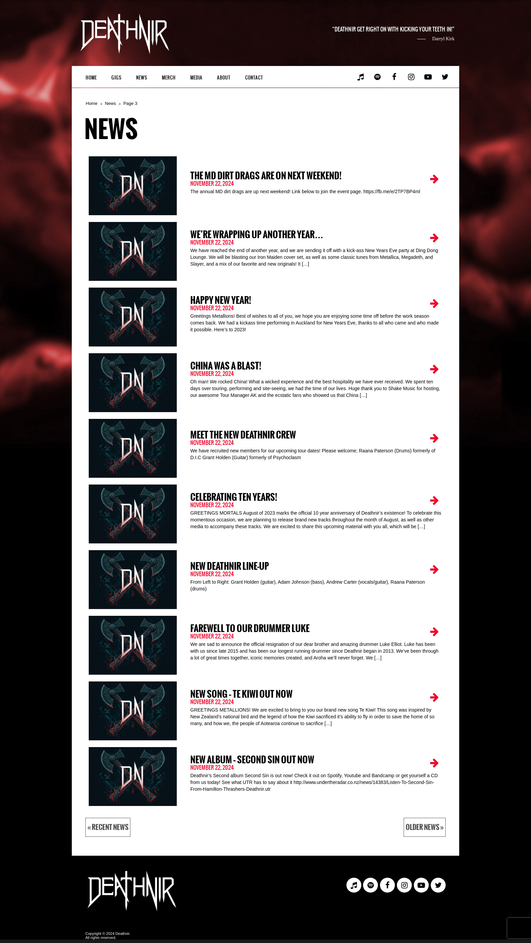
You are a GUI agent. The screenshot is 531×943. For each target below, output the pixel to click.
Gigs (116, 77)
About (224, 77)
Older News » (425, 827)
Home (91, 77)
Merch (169, 77)
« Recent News (107, 827)
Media (196, 77)
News (141, 77)
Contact (254, 77)
